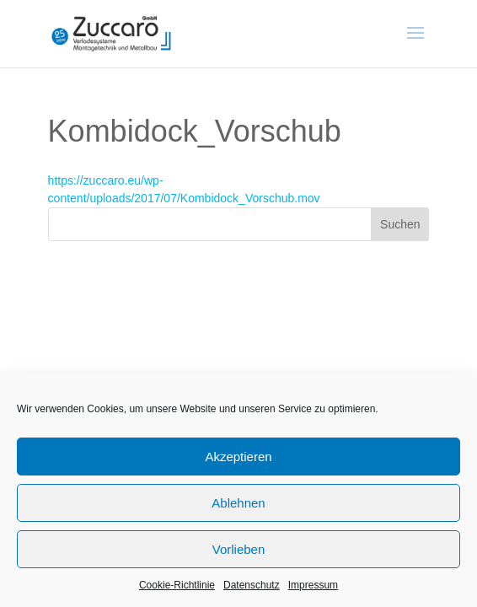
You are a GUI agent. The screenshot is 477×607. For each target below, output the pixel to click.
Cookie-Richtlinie (177, 585)
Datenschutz (251, 585)
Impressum (313, 585)
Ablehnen (238, 503)
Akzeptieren (238, 456)
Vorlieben (238, 549)
